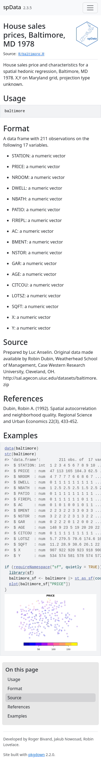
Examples (17, 716)
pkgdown (36, 754)
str (8, 454)
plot (13, 584)
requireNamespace (32, 567)
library (17, 573)
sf (29, 573)
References (19, 707)
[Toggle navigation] (90, 7)
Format (15, 688)
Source (14, 698)
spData (12, 7)
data (9, 448)
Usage (14, 679)
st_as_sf (84, 578)
